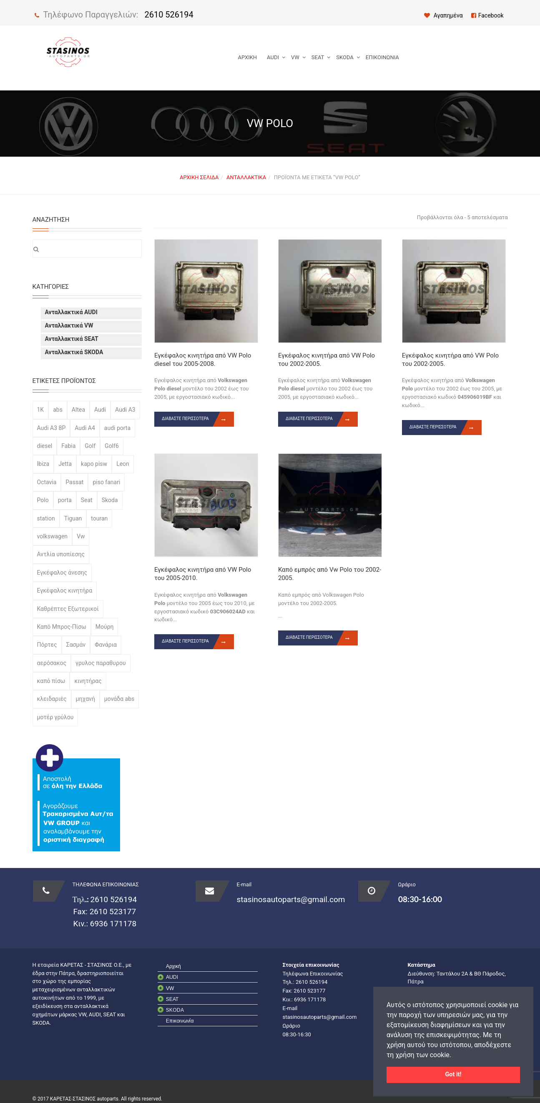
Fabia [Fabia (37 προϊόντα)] (68, 446)
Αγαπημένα (443, 15)
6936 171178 (112, 923)
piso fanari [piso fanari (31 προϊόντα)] (106, 482)
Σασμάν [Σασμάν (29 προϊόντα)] (75, 644)
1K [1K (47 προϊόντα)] (40, 409)
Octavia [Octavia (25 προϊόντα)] (47, 482)
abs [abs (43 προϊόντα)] (58, 409)
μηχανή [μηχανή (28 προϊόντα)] (85, 698)
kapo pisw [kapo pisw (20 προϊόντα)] (94, 463)
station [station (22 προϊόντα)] (46, 518)
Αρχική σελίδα (199, 177)
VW (295, 57)
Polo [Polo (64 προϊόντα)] (43, 500)
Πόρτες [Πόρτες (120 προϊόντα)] (47, 644)
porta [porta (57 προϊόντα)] (65, 500)
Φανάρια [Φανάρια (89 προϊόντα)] (106, 644)
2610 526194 (168, 15)
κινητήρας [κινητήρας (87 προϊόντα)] (87, 681)
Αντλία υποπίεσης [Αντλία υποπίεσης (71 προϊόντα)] (61, 554)
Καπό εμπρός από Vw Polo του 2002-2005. (329, 574)
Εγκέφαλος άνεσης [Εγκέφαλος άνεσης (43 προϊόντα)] (62, 572)
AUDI (273, 57)
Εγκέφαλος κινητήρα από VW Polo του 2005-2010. (202, 574)
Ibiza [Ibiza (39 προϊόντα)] (43, 463)
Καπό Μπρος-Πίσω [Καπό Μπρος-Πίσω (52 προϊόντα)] (61, 626)
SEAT (317, 57)
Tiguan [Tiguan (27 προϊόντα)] (73, 518)
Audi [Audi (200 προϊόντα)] (100, 409)
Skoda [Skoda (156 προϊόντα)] (110, 500)
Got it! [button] (453, 1074)
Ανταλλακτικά (246, 177)
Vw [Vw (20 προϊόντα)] (81, 536)
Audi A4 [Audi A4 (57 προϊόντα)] (85, 428)
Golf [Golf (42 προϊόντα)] (90, 446)
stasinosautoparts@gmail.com (291, 899)
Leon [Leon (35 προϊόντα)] (122, 463)
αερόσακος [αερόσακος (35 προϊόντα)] (52, 663)
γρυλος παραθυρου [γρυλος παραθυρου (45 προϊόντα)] (100, 663)
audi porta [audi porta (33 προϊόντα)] (117, 428)
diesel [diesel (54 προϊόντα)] (45, 446)
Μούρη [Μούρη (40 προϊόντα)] (104, 626)
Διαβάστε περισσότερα (198, 419)
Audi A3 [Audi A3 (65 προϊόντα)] (125, 409)
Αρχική (247, 57)
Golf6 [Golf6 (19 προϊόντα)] (112, 446)
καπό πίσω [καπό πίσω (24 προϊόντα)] (51, 681)
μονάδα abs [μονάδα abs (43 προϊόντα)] (119, 698)
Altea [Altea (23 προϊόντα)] (78, 409)
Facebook (487, 15)
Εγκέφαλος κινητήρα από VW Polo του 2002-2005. (326, 360)
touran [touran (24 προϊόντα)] (99, 518)
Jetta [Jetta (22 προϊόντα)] (65, 463)
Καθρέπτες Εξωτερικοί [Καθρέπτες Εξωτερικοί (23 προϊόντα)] (68, 608)
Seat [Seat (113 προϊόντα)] (87, 500)
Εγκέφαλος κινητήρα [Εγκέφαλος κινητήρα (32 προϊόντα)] (65, 590)
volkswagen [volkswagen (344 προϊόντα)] (52, 536)
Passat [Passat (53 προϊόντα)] (74, 482)
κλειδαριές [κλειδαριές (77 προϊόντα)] (52, 698)
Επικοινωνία (382, 57)
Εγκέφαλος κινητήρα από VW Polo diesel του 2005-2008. (202, 360)
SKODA (345, 57)
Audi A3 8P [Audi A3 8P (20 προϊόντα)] (51, 428)
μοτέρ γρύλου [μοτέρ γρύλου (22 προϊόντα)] (55, 717)
